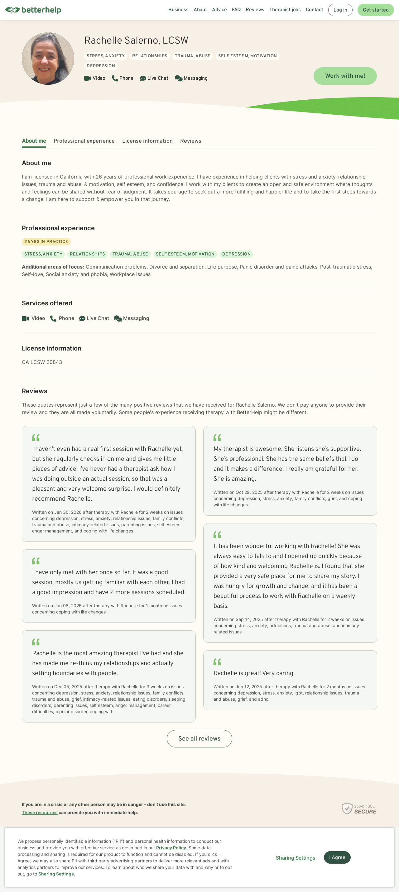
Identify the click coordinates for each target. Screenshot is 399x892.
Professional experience (84, 141)
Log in (340, 10)
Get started (376, 10)
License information (147, 141)
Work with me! (345, 76)
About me (34, 141)
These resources (40, 812)
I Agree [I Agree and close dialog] (337, 858)
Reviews (190, 141)
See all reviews (199, 739)
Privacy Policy (171, 847)
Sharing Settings (56, 873)
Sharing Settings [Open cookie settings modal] (295, 858)
